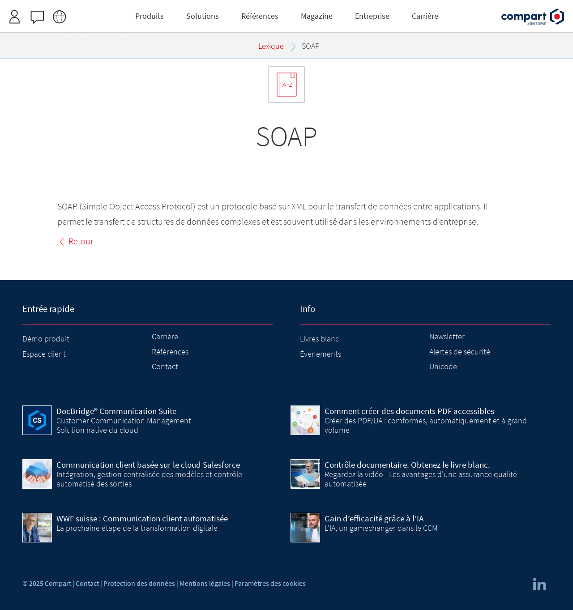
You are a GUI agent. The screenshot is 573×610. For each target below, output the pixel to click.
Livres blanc (319, 338)
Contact (165, 366)
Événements (320, 354)
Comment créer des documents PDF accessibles (409, 410)
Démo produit (45, 338)
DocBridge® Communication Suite (116, 410)
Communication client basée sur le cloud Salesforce (148, 464)
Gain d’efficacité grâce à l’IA (374, 518)
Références (170, 351)
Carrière (165, 336)
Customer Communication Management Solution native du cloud (123, 425)
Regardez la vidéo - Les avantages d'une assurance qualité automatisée (421, 478)
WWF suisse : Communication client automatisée (142, 518)
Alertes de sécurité (459, 351)
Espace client (44, 354)
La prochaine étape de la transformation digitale (137, 528)
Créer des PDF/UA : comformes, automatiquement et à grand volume (426, 425)
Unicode (443, 366)
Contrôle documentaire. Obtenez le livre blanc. (407, 464)
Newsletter (447, 336)
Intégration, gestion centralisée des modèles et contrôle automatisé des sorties (149, 478)
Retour (80, 241)
